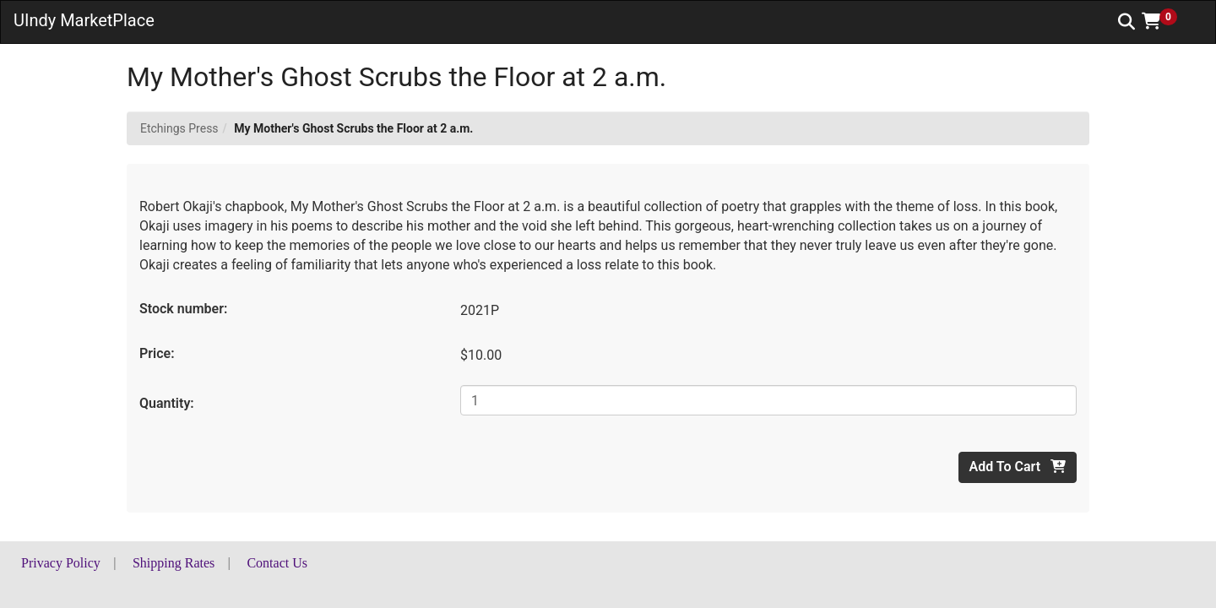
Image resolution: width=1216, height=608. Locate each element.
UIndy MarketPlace (84, 20)
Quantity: (166, 403)
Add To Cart (1017, 467)
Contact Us (277, 563)
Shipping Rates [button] (173, 563)
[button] (1165, 21)
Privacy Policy (60, 563)
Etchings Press (179, 128)
